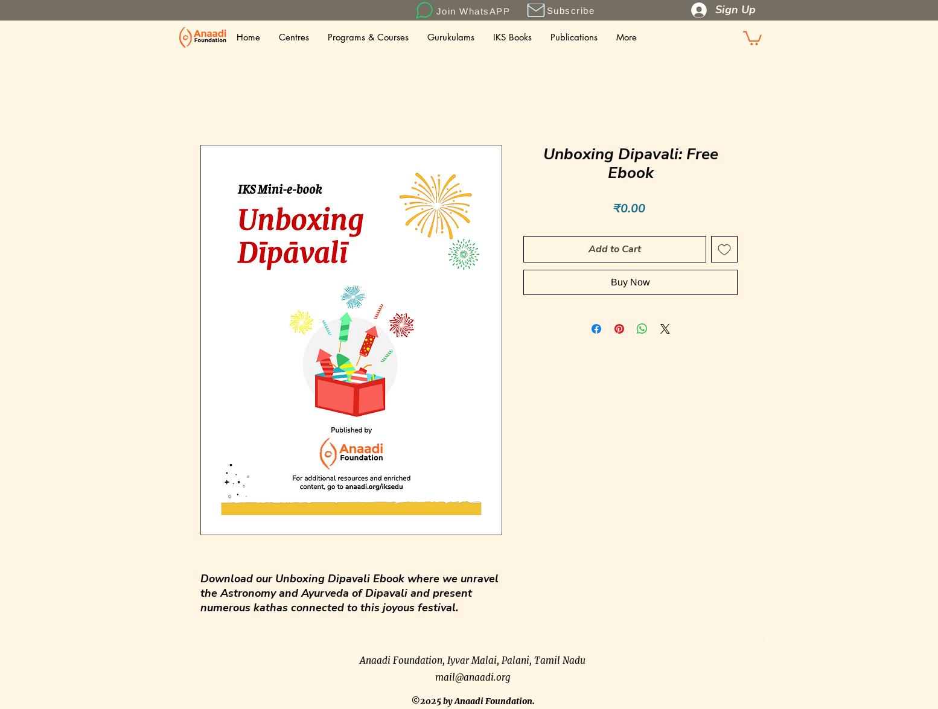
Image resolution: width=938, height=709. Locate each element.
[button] (535, 10)
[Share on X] (665, 329)
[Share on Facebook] (596, 329)
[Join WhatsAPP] (474, 10)
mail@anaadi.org (473, 677)
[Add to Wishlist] (724, 249)
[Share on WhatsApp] (642, 329)
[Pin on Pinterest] (619, 329)
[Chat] (424, 10)
